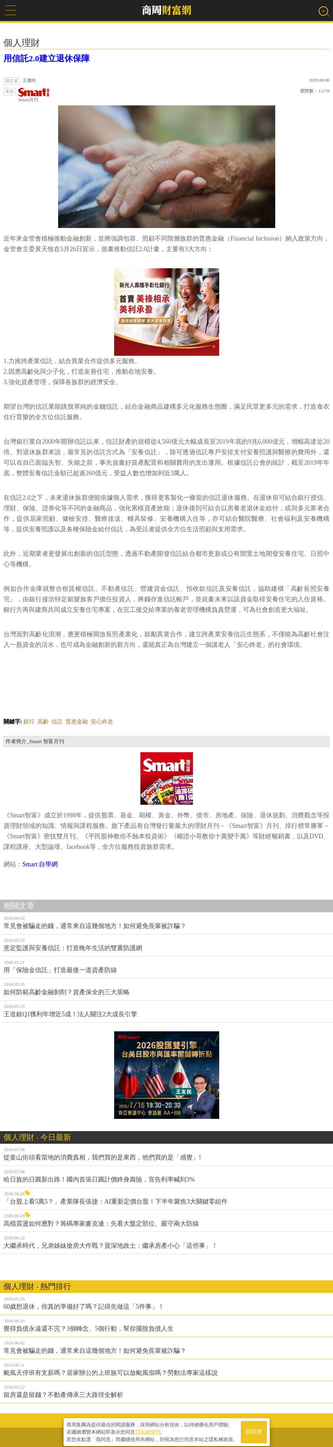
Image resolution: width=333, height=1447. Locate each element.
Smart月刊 (34, 95)
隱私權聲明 (148, 1430)
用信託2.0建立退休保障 (47, 58)
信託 (57, 722)
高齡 (43, 722)
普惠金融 (76, 722)
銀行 (29, 722)
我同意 (253, 1430)
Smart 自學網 (40, 864)
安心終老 (102, 722)
